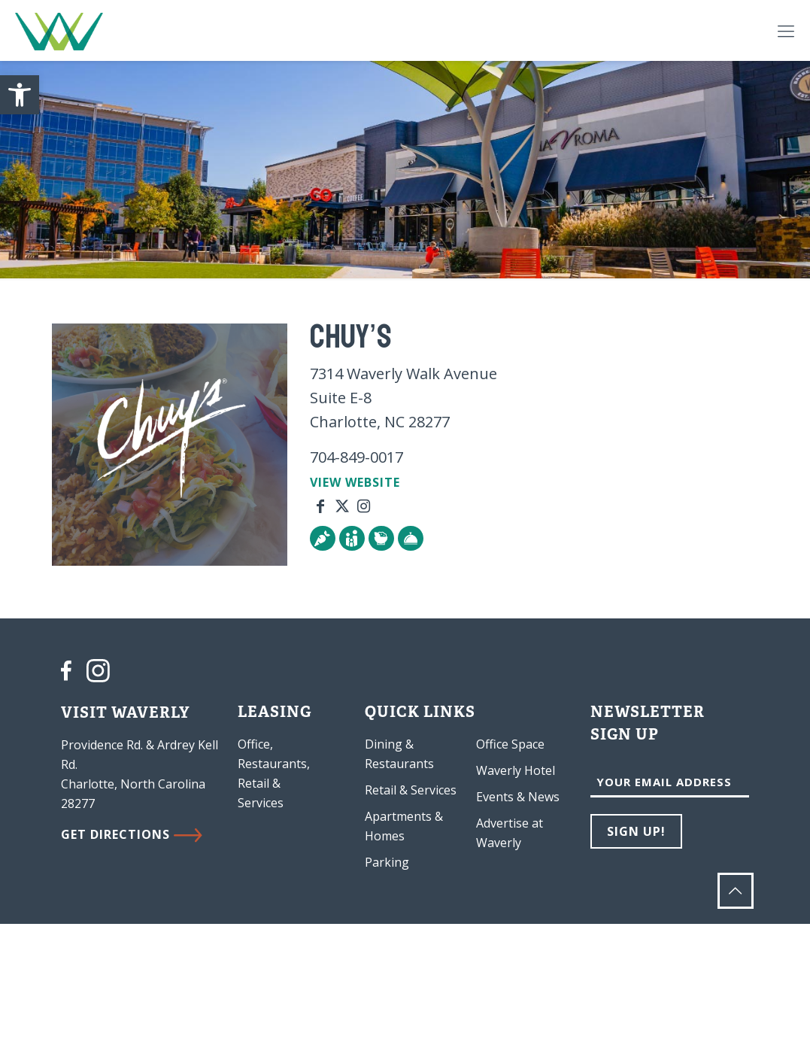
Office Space (510, 744)
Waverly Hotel (515, 770)
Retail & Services (411, 790)
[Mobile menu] (786, 30)
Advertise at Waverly (509, 833)
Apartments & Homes (404, 826)
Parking (387, 862)
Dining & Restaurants (399, 754)
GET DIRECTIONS (131, 834)
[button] (19, 94)
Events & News (518, 796)
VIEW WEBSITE (355, 482)
